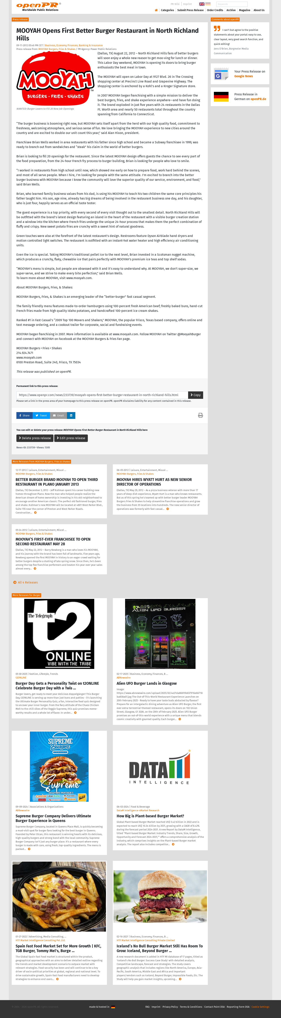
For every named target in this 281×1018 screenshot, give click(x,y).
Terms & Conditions (191, 1006)
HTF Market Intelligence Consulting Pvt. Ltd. (40, 940)
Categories (167, 10)
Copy (196, 395)
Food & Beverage (140, 806)
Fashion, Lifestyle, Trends (43, 673)
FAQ (147, 1006)
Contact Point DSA (214, 1006)
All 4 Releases (25, 582)
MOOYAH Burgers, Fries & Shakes (56, 49)
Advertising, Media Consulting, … (47, 936)
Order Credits (215, 10)
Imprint (187, 4)
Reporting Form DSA (238, 1006)
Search (256, 4)
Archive (231, 10)
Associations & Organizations (46, 806)
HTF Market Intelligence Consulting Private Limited (146, 940)
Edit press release (71, 438)
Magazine (244, 10)
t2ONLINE (21, 677)
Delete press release (35, 438)
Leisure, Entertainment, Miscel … (47, 470)
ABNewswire (124, 677)
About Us (259, 10)
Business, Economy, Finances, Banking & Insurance (74, 45)
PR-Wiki (175, 4)
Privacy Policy (170, 1006)
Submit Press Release (190, 10)
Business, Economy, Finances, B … (149, 673)
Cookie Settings (260, 1006)
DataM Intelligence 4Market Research (138, 810)
